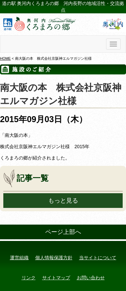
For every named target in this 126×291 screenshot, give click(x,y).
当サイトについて (97, 257)
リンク (29, 277)
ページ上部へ (63, 232)
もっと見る (63, 200)
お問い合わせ (91, 277)
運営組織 (19, 257)
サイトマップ (56, 277)
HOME (5, 58)
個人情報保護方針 (53, 257)
